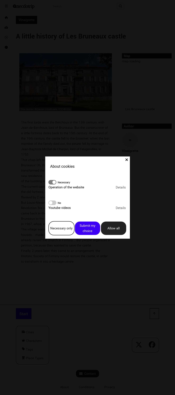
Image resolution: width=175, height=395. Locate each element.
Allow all (113, 228)
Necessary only (61, 228)
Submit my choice (87, 228)
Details (121, 187)
